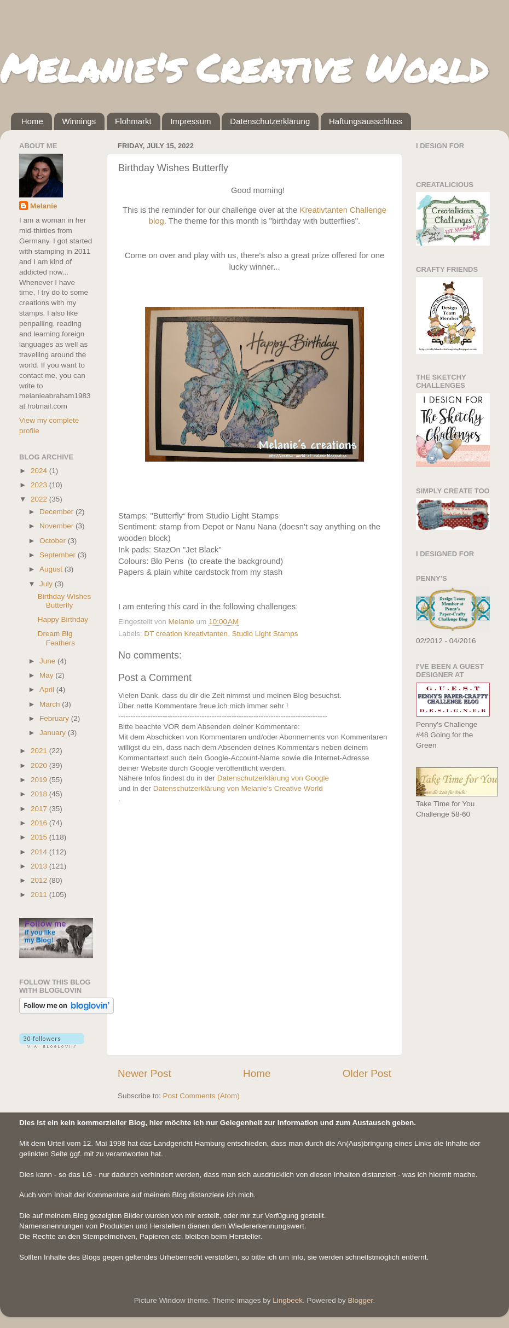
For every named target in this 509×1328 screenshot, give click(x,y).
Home (32, 121)
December (57, 512)
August (52, 569)
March (50, 704)
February (55, 718)
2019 (40, 780)
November (57, 526)
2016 (40, 823)
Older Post (367, 1073)
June (48, 661)
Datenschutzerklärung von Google (273, 778)
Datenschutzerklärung (270, 121)
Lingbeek (288, 1300)
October (53, 541)
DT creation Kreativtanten (186, 634)
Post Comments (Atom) (201, 1096)
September (58, 555)
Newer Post (144, 1073)
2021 (40, 751)
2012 (40, 880)
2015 (40, 837)
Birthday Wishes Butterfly (64, 600)
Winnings (79, 121)
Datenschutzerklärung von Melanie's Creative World (238, 788)
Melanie (43, 206)
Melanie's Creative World (244, 67)
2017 (40, 809)
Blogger (360, 1300)
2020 (40, 765)
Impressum (190, 121)
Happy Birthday (63, 619)
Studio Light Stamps (265, 634)
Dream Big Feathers (56, 638)
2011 (40, 894)
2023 (40, 485)
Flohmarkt (133, 121)
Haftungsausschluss (365, 121)
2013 (40, 866)
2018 (40, 794)
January (53, 733)
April (47, 689)
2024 (40, 471)
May (47, 675)
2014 (40, 852)
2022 (40, 499)
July (47, 584)
